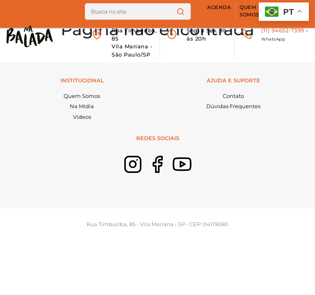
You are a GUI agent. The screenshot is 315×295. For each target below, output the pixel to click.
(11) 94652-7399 (282, 30)
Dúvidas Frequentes (233, 106)
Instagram (133, 180)
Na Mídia (82, 106)
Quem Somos (249, 11)
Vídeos (82, 116)
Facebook (157, 180)
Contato (233, 96)
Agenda (219, 7)
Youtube (182, 180)
